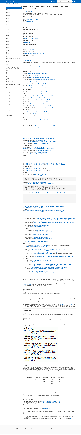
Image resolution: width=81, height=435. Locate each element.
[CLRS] (40, 312)
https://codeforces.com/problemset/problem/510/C (40, 123)
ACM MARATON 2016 (9, 79)
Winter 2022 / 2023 (9, 103)
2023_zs (8, 46)
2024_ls (7, 47)
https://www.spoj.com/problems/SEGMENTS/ (38, 226)
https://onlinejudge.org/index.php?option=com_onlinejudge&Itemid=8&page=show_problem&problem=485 (50, 267)
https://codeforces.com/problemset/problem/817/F (38, 101)
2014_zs (8, 18)
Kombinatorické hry (9, 75)
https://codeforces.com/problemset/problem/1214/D (42, 235)
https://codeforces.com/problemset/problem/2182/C (34, 162)
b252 (9, 3)
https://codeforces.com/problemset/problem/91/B (33, 211)
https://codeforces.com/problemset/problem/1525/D (40, 233)
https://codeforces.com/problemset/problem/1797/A (42, 237)
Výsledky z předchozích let (10, 82)
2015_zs (8, 21)
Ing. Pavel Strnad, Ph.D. (28, 24)
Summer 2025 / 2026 (9, 92)
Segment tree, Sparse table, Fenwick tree (31, 38)
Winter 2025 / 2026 (9, 94)
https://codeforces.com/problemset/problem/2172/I (39, 250)
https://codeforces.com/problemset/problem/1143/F (37, 246)
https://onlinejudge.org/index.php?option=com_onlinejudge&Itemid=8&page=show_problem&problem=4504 (50, 265)
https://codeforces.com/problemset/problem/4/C (33, 205)
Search (69, 1)
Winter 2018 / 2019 (9, 115)
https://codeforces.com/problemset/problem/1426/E (43, 238)
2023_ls (7, 44)
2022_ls (7, 41)
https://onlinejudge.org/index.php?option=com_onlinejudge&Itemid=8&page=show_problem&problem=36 (52, 264)
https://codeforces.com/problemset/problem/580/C (39, 119)
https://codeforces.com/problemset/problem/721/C (37, 111)
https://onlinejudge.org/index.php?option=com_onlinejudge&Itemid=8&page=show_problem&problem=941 (54, 222)
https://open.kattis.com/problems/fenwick (37, 97)
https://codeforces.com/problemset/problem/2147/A (45, 272)
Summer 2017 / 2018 (9, 116)
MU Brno (58, 402)
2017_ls (7, 26)
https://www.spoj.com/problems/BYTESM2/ (44, 150)
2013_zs (8, 15)
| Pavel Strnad (31, 49)
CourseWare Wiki (11, 1)
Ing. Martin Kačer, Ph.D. (28, 22)
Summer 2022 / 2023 (9, 101)
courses (13, 3)
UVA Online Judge (63, 304)
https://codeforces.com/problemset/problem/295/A (39, 103)
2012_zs (8, 12)
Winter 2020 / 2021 (9, 109)
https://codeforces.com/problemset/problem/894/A (54, 206)
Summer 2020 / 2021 (9, 107)
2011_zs (8, 9)
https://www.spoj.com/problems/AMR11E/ (42, 131)
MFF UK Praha (45, 402)
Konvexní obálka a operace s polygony (31, 34)
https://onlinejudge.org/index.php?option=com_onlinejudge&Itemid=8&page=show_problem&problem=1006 (54, 256)
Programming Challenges (45, 404)
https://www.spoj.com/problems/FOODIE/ (38, 158)
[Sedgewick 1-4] (51, 312)
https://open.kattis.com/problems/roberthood (39, 245)
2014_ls (7, 17)
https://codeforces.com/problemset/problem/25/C (41, 221)
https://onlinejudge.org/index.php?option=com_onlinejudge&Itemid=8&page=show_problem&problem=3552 (51, 249)
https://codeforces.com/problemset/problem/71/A (33, 170)
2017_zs (8, 27)
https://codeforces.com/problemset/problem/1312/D (54, 163)
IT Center (33, 428)
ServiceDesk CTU (63, 428)
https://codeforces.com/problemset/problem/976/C (40, 91)
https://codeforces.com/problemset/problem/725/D (34, 210)
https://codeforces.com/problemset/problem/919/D (37, 117)
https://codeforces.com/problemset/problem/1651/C (34, 212)
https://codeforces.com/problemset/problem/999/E (44, 115)
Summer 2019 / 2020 (9, 110)
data (7, 72)
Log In (74, 1)
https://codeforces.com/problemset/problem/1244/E (42, 99)
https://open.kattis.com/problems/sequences (40, 263)
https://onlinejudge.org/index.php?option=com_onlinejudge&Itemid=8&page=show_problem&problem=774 (50, 252)
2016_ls (7, 23)
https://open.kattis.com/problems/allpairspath (43, 225)
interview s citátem (33, 11)
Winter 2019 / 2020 (9, 112)
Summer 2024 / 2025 (9, 95)
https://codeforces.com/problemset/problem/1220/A (55, 210)
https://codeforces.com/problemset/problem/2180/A (41, 271)
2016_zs (8, 24)
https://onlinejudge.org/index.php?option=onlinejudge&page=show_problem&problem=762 (50, 223)
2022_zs (8, 43)
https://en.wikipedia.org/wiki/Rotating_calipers (41, 65)
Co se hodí (8, 70)
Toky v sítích (26, 56)
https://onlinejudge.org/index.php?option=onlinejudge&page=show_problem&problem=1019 (48, 268)
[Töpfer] (56, 312)
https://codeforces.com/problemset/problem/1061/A (54, 211)
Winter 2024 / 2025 (9, 97)
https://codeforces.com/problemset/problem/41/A (33, 168)
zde (36, 403)
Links (7, 78)
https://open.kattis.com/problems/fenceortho (42, 248)
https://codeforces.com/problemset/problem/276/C (44, 107)
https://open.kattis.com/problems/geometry (41, 83)
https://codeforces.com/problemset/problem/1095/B (41, 105)
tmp (7, 87)
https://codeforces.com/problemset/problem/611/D (34, 206)
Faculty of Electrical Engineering (42, 428)
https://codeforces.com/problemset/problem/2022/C (34, 207)
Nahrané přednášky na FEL (34, 31)
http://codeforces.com (47, 408)
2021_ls (7, 38)
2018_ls (7, 29)
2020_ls (7, 35)
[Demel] (44, 312)
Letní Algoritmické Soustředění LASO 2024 (13, 76)
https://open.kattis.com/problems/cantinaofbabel (41, 260)
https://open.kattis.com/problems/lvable (39, 261)
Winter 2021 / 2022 (9, 106)
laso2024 (8, 50)
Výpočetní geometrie (28, 60)
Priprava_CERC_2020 (9, 81)
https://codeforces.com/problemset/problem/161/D (40, 113)
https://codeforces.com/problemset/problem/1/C (42, 75)
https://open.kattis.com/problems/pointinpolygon (39, 81)
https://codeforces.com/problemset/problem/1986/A (38, 254)
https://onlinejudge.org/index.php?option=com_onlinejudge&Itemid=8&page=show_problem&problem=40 (50, 216)
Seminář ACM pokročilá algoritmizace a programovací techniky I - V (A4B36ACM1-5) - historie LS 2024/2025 (12, 68)
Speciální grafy (27, 42)
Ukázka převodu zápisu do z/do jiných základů (13, 84)
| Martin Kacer (31, 45)
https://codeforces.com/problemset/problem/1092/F (43, 127)
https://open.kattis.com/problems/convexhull (37, 87)
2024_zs (8, 49)
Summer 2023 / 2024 (9, 98)
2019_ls (7, 32)
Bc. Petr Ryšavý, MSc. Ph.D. (29, 21)
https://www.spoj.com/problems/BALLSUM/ (40, 143)
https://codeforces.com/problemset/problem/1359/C (34, 164)
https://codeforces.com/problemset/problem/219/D (45, 125)
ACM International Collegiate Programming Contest (50, 401)
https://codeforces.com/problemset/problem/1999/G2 (55, 164)
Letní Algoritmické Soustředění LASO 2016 (13, 58)
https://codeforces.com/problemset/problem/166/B (37, 73)
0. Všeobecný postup (9, 73)
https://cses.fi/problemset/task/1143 (36, 93)
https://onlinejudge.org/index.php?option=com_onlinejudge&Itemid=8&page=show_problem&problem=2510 (50, 192)
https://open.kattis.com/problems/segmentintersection (44, 79)
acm (17, 3)
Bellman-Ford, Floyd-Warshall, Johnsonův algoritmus (34, 53)
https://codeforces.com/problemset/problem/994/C (39, 77)
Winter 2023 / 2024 (9, 100)
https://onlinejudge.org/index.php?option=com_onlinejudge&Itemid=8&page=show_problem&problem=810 (55, 218)
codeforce (72, 304)
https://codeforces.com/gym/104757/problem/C (43, 253)
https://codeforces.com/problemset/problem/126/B (53, 205)
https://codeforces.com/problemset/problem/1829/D (40, 274)
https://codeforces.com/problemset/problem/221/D (43, 95)
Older (7, 118)
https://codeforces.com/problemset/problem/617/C (34, 163)
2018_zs (8, 30)
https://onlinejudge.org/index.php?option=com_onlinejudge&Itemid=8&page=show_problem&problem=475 (52, 219)
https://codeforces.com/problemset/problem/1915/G (37, 121)
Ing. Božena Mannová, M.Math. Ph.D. (31, 19)
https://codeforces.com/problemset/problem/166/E (38, 85)
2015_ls (7, 20)
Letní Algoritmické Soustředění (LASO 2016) (13, 59)
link (25, 412)
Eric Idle (26, 11)
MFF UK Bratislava (52, 402)
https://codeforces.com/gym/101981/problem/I (40, 234)
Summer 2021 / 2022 (9, 104)
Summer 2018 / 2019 (9, 113)
